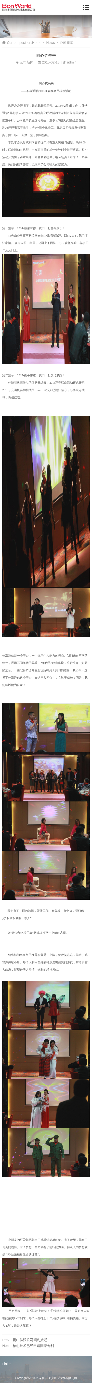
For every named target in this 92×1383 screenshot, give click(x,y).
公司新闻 (66, 43)
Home (36, 43)
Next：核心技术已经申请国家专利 (28, 1346)
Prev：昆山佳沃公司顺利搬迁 (24, 1340)
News (50, 43)
